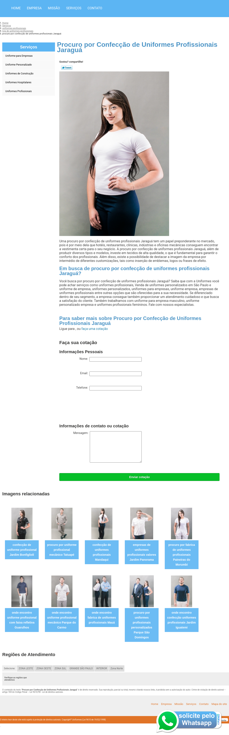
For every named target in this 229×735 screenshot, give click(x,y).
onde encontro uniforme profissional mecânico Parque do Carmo (62, 620)
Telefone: (109, 388)
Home (16, 8)
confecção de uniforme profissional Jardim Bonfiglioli (22, 549)
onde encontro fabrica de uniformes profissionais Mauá (102, 617)
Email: (111, 374)
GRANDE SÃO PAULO (81, 668)
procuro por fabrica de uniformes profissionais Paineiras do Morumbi (181, 554)
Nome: (110, 359)
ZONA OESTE (43, 668)
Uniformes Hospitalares (18, 82)
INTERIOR (101, 668)
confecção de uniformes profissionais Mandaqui (101, 552)
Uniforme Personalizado (18, 64)
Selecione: (9, 668)
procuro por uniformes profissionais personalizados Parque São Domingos (141, 625)
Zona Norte (116, 668)
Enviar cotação (139, 477)
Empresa (34, 8)
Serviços (73, 8)
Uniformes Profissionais (18, 91)
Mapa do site (219, 704)
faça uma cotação (94, 329)
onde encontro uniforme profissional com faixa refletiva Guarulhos (22, 620)
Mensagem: (107, 447)
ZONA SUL (60, 668)
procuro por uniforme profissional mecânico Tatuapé (62, 549)
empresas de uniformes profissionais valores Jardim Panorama (141, 552)
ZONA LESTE (26, 668)
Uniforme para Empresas (19, 55)
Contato (95, 8)
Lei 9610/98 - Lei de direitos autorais (46, 692)
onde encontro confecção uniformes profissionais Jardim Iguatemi (181, 620)
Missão (54, 8)
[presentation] (90, 408)
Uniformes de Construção (19, 73)
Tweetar (66, 68)
